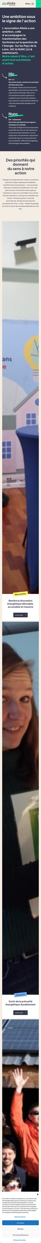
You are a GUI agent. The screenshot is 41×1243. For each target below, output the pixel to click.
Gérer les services (19, 1217)
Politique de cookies (19, 1240)
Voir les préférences (20, 1235)
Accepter (20, 1223)
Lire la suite (20, 615)
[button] (38, 1194)
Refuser (20, 1229)
